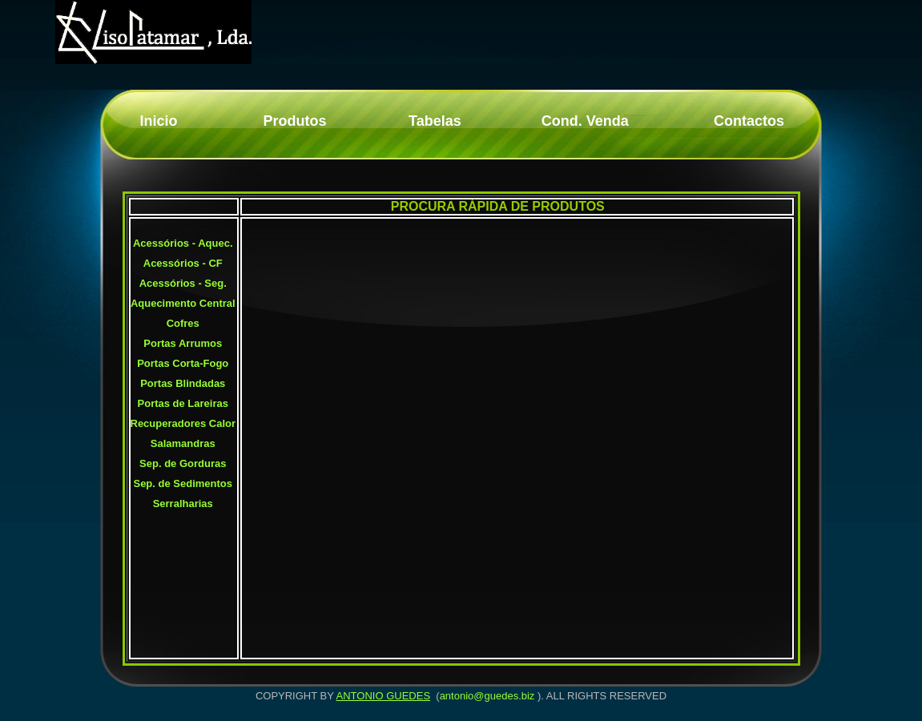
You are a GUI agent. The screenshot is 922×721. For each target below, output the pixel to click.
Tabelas (435, 121)
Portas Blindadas (182, 383)
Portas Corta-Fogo (182, 363)
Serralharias (183, 503)
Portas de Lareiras (183, 403)
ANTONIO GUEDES (383, 696)
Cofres (183, 323)
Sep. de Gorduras (182, 463)
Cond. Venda (585, 121)
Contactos (749, 121)
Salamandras (183, 443)
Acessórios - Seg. (183, 283)
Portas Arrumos (182, 343)
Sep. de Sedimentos (182, 483)
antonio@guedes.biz (487, 696)
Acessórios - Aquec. (183, 243)
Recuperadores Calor (183, 423)
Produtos (294, 121)
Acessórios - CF (183, 263)
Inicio (158, 121)
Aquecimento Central (183, 303)
